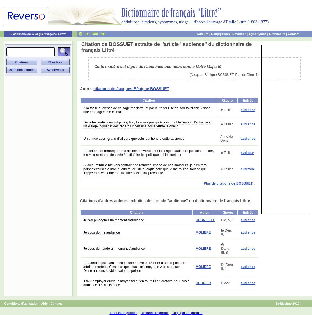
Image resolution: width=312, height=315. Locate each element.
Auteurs (202, 34)
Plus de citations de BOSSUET (228, 183)
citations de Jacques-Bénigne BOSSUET (131, 89)
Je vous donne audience (101, 232)
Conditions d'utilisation (21, 303)
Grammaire (277, 34)
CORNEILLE (205, 220)
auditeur (247, 153)
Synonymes (258, 34)
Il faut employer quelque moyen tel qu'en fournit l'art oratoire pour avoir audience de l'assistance (136, 283)
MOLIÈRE (203, 232)
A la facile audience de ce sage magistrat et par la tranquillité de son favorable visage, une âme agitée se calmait (147, 110)
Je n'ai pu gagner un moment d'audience (113, 220)
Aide (44, 303)
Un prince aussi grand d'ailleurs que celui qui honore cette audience (133, 139)
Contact (293, 34)
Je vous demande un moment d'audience (114, 249)
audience (248, 110)
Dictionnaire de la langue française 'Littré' (38, 34)
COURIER (203, 283)
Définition (239, 34)
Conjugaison (220, 34)
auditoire (248, 169)
